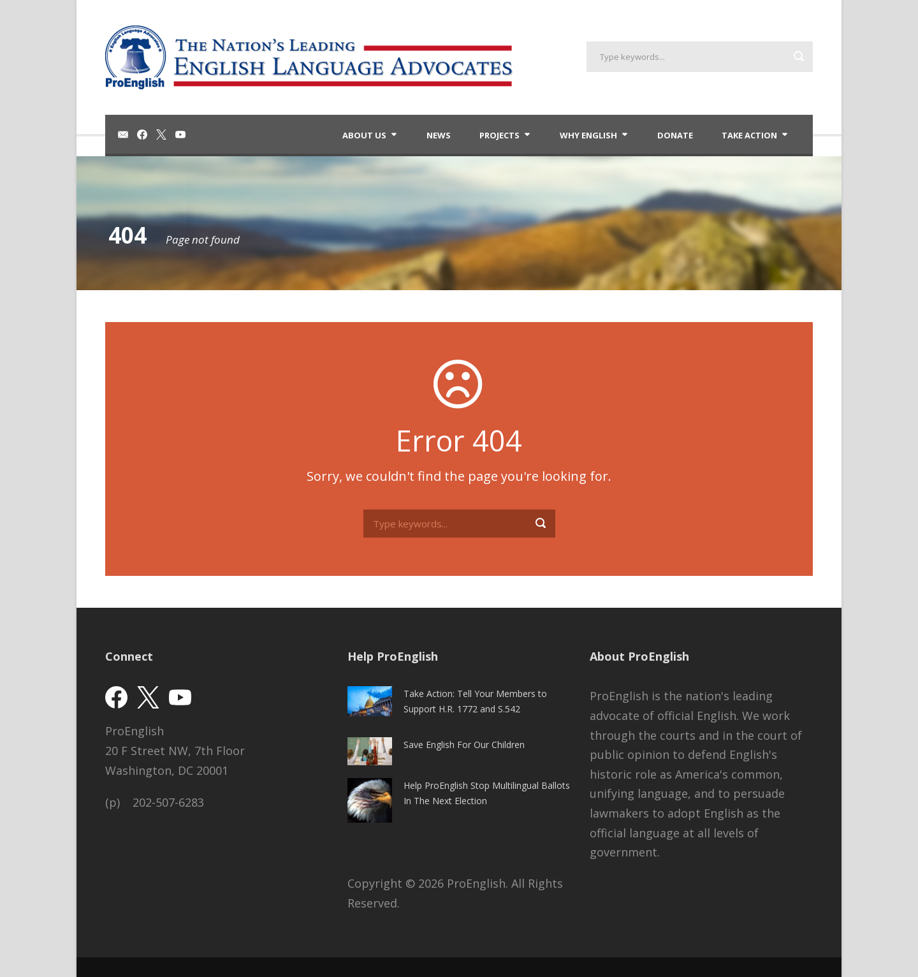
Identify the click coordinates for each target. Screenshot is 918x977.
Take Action (749, 135)
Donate (675, 135)
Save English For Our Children (464, 744)
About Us (364, 135)
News (438, 135)
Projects (499, 135)
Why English (588, 135)
